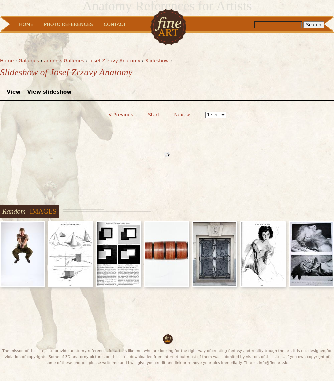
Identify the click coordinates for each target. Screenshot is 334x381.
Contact (115, 24)
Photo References (68, 24)
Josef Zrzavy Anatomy (114, 61)
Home (7, 61)
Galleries (29, 61)
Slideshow (157, 61)
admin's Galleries (64, 61)
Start (153, 114)
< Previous (120, 114)
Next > (182, 114)
